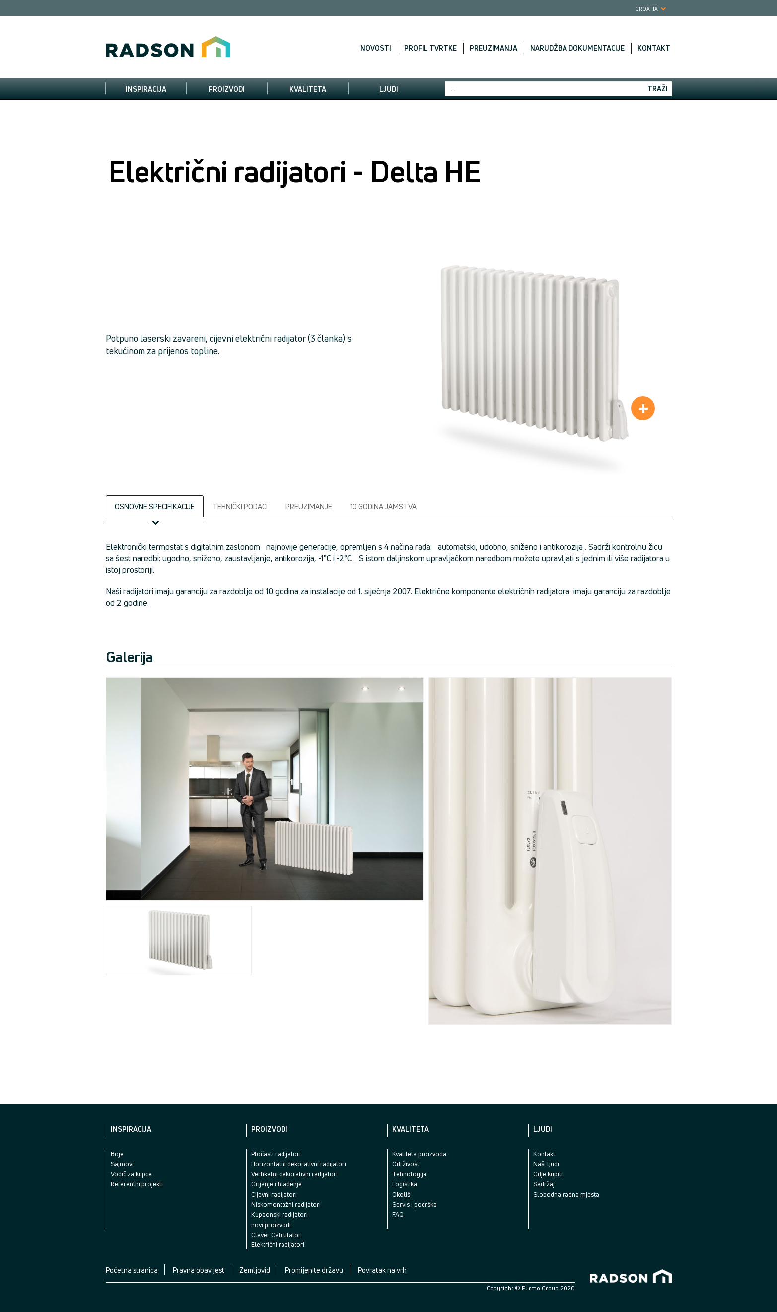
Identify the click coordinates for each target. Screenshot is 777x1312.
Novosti (375, 48)
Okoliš (401, 1194)
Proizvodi (227, 89)
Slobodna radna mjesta (566, 1194)
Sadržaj (544, 1183)
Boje (117, 1153)
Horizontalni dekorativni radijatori (298, 1163)
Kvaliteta (307, 89)
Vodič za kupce (131, 1173)
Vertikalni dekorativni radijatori (294, 1173)
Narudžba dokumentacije (577, 48)
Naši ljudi (546, 1163)
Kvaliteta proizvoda (419, 1153)
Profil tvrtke (430, 48)
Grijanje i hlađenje (276, 1183)
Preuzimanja (493, 48)
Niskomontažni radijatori (286, 1204)
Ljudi (388, 89)
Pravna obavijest (198, 1270)
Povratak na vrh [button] (382, 1270)
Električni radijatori (277, 1244)
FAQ (398, 1214)
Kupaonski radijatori (279, 1214)
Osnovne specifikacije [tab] (155, 506)
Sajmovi (122, 1163)
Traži (657, 88)
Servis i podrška (414, 1204)
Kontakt (653, 48)
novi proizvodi (271, 1224)
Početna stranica (132, 1270)
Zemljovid (254, 1270)
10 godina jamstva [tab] (383, 506)
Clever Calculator (276, 1234)
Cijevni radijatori (274, 1194)
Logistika (404, 1183)
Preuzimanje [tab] (308, 506)
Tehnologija (409, 1173)
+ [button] (643, 408)
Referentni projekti (137, 1183)
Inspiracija (146, 89)
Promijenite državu (314, 1270)
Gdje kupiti (548, 1173)
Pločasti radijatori (276, 1153)
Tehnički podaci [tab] (240, 506)
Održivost (405, 1163)
